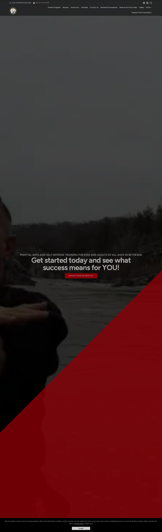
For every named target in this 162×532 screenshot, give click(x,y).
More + (148, 8)
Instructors (75, 8)
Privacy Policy (79, 524)
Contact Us (94, 8)
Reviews (65, 8)
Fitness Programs (54, 8)
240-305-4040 (26, 3)
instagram (150, 3)
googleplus (147, 3)
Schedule (84, 8)
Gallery (141, 8)
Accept (81, 528)
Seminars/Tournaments (108, 8)
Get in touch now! (42, 3)
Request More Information (141, 13)
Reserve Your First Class (128, 8)
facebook (143, 3)
